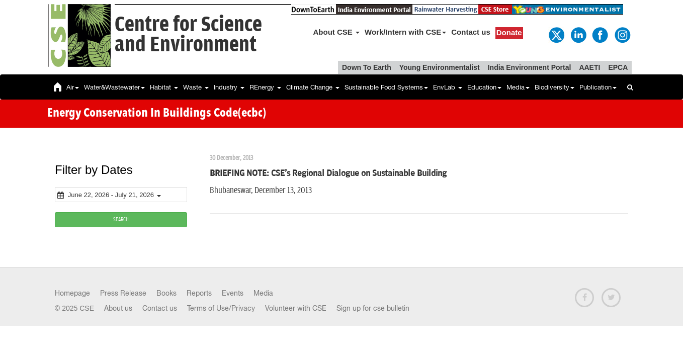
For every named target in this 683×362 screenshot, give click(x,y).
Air (72, 87)
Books (166, 293)
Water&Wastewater (114, 87)
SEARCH (121, 219)
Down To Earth (366, 67)
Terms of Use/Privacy (221, 308)
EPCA (618, 67)
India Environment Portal (529, 67)
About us (118, 308)
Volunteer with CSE (295, 308)
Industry (229, 87)
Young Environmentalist (439, 67)
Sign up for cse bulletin (372, 308)
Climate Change (312, 87)
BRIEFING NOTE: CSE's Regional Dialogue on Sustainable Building (328, 173)
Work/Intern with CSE (405, 32)
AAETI (589, 67)
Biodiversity (554, 87)
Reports (199, 293)
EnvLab (447, 87)
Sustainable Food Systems (386, 87)
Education (484, 87)
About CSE (336, 32)
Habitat (164, 87)
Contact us (470, 32)
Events (232, 293)
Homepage (72, 293)
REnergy (265, 87)
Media (518, 87)
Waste (196, 87)
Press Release (123, 293)
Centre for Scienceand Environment (188, 35)
